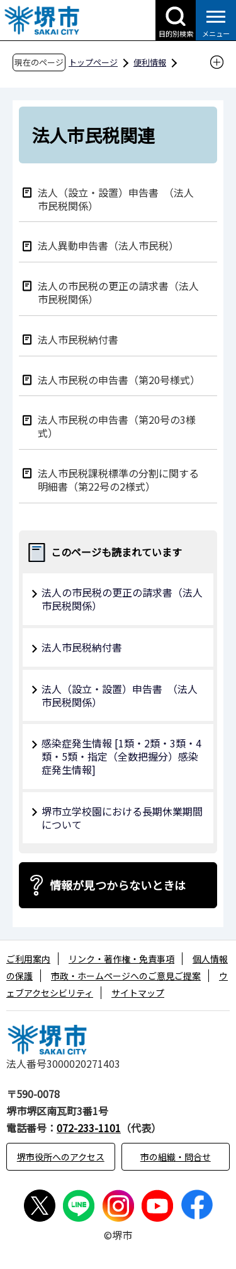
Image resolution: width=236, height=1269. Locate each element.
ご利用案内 (28, 958)
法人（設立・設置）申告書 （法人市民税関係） (116, 199)
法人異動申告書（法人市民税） (108, 245)
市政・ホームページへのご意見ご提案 (126, 975)
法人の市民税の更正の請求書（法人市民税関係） (118, 292)
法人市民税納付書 (78, 339)
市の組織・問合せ (175, 1156)
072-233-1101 (89, 1127)
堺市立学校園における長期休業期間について (122, 818)
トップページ (93, 62)
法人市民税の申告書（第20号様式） (119, 379)
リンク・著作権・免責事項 (121, 958)
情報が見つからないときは (118, 885)
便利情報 (149, 62)
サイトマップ (137, 992)
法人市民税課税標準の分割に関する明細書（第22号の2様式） (118, 479)
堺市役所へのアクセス (60, 1156)
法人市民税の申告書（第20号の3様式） (117, 426)
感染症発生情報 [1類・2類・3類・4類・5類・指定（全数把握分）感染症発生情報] (121, 756)
